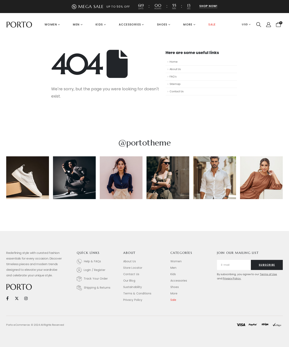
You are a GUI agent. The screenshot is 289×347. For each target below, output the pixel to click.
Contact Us (177, 91)
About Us (175, 69)
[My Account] (268, 24)
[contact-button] (267, 265)
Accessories (130, 24)
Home (174, 61)
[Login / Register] (98, 270)
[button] (208, 6)
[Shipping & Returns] (98, 288)
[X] (16, 298)
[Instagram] (26, 298)
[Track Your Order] (98, 279)
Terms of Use (268, 274)
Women (51, 24)
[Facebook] (7, 298)
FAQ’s (173, 76)
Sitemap (175, 84)
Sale (212, 24)
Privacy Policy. (232, 278)
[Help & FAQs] (98, 261)
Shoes (162, 24)
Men (76, 24)
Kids (99, 24)
